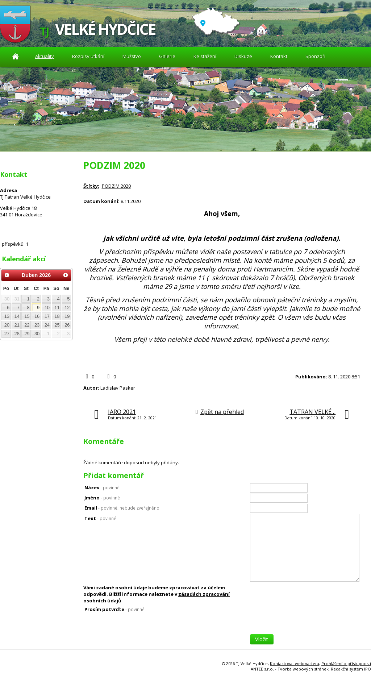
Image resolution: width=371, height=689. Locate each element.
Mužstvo (131, 56)
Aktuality (15, 56)
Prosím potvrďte (114, 609)
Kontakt (278, 56)
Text (100, 518)
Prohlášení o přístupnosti (346, 663)
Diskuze (243, 56)
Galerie (167, 56)
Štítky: (91, 186)
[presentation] (305, 620)
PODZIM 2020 (116, 186)
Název (102, 487)
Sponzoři (315, 56)
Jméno (102, 497)
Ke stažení (204, 56)
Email (121, 508)
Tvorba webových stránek (303, 669)
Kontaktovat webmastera (294, 663)
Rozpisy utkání (88, 56)
